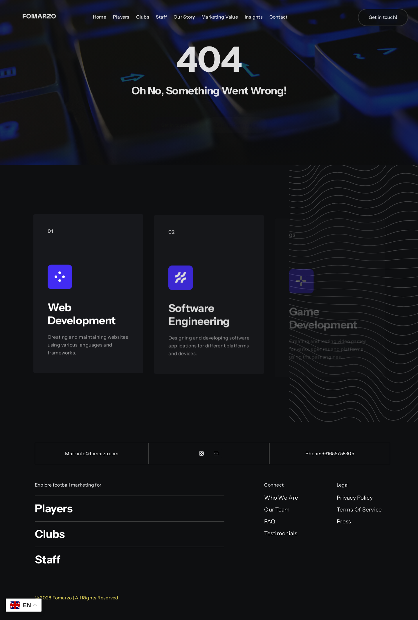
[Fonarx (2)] (39, 11)
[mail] (216, 453)
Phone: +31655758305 (329, 453)
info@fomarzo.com (98, 453)
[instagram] (201, 453)
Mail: (71, 453)
